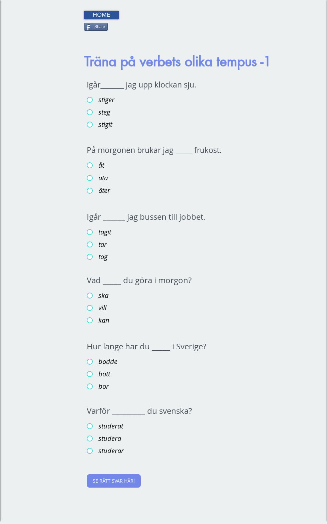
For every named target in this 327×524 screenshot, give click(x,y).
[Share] (96, 27)
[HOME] (101, 15)
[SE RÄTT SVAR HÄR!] (114, 481)
